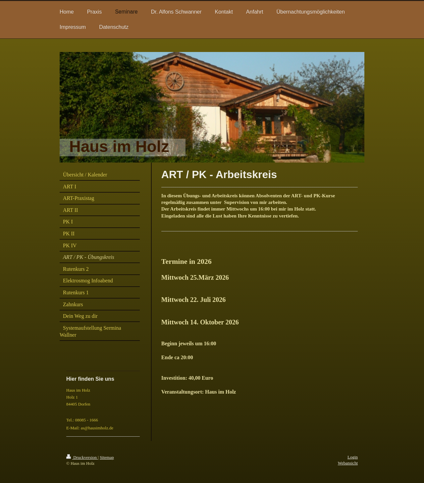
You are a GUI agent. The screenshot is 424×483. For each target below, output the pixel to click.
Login (352, 457)
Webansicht (348, 462)
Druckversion (82, 457)
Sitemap (107, 457)
